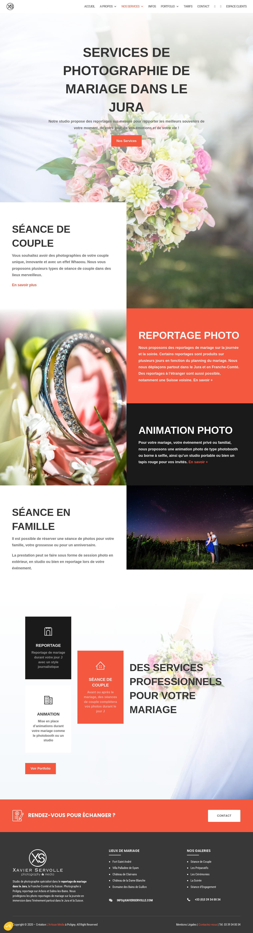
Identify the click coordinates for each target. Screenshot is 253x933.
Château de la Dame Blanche (128, 880)
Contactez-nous (208, 924)
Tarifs (188, 6)
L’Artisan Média (55, 924)
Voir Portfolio (40, 768)
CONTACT (224, 816)
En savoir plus (24, 285)
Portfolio (168, 6)
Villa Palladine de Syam (125, 868)
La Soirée (196, 880)
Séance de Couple (201, 862)
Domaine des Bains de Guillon (129, 887)
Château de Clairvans (124, 874)
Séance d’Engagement (203, 887)
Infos (152, 6)
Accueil (89, 6)
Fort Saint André (121, 862)
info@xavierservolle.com (135, 900)
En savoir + (203, 380)
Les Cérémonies (200, 874)
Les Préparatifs (199, 868)
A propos (106, 6)
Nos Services (130, 6)
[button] (8, 926)
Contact (203, 6)
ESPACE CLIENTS (236, 6)
